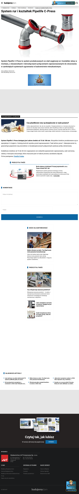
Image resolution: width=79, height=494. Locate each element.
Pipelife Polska (19, 156)
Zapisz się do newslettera (7, 478)
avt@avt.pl (13, 460)
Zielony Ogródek (44, 471)
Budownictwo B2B (45, 473)
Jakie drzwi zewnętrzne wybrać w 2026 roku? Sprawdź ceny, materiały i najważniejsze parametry (64, 378)
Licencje (25, 471)
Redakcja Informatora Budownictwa (10, 473)
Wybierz (51, 442)
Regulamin (26, 469)
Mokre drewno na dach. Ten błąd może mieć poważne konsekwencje (39, 378)
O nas (2, 476)
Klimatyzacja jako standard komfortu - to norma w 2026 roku (39, 383)
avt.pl (11, 461)
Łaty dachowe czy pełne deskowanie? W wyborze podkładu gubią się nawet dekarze (15, 378)
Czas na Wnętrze (44, 469)
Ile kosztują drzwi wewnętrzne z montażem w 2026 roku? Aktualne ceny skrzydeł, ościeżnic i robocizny (15, 383)
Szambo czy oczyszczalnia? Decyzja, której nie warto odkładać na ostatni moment (64, 383)
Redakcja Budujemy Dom (7, 469)
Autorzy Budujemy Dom (7, 471)
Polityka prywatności (28, 473)
